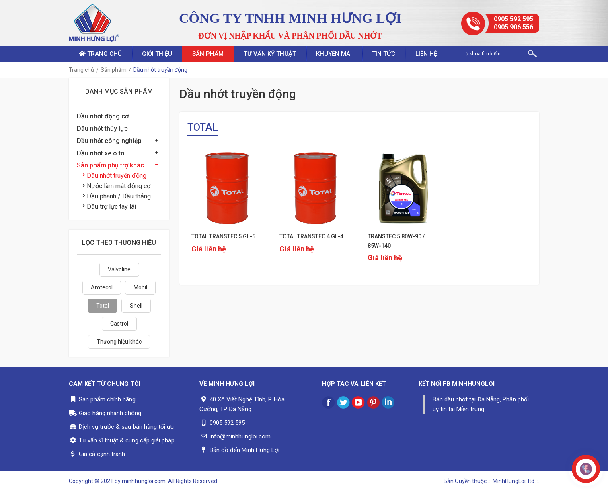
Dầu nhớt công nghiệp (109, 141)
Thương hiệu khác (119, 341)
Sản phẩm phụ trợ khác (110, 165)
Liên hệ (426, 53)
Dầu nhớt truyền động (114, 175)
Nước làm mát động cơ (116, 186)
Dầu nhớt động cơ (103, 116)
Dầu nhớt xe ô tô (101, 153)
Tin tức (383, 53)
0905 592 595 (513, 19)
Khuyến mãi (334, 53)
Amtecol (102, 287)
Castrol (119, 323)
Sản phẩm (208, 53)
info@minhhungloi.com (240, 436)
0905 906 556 (513, 27)
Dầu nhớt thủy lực (102, 128)
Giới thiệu (157, 53)
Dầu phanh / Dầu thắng (117, 196)
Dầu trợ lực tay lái (109, 206)
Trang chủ (100, 53)
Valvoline (119, 269)
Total (102, 305)
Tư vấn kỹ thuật (270, 53)
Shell (136, 305)
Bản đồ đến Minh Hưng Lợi (244, 450)
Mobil (140, 287)
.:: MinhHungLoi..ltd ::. (513, 481)
